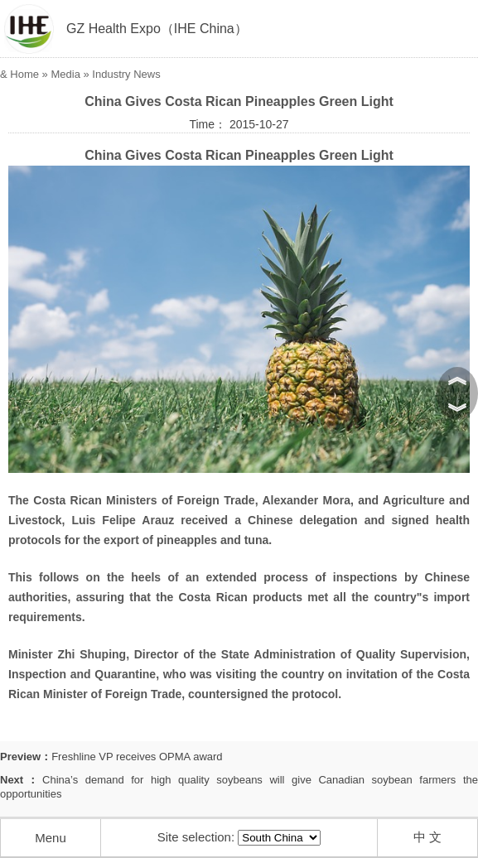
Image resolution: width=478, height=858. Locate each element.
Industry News (126, 74)
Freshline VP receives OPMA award (136, 756)
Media (65, 74)
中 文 (427, 837)
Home (24, 74)
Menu (50, 838)
